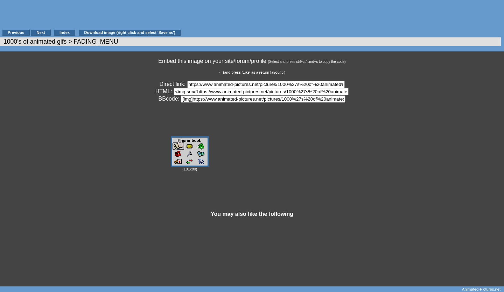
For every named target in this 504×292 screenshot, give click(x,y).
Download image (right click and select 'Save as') (129, 32)
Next (40, 32)
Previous (16, 32)
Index (64, 32)
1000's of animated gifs (35, 41)
